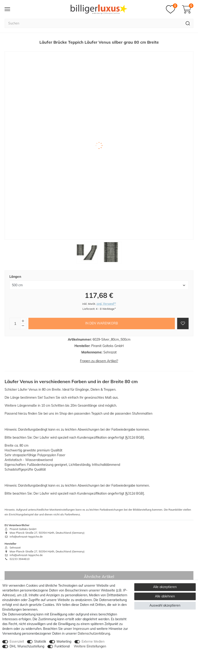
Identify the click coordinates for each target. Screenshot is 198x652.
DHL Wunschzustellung (27, 646)
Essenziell (17, 641)
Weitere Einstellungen (90, 646)
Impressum (81, 629)
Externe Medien (93, 641)
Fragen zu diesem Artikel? (99, 361)
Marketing (64, 641)
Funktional (62, 646)
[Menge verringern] (23, 325)
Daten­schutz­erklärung (94, 633)
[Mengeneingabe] (15, 323)
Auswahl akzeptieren (164, 605)
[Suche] (187, 23)
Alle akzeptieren (165, 587)
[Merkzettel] (171, 9)
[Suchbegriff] (93, 23)
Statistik (40, 641)
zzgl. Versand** (106, 303)
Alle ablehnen (165, 596)
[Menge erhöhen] (23, 321)
